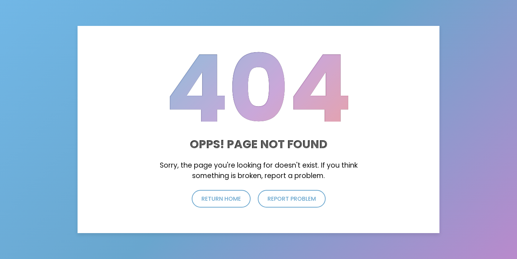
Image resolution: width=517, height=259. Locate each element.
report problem (291, 199)
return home (221, 199)
